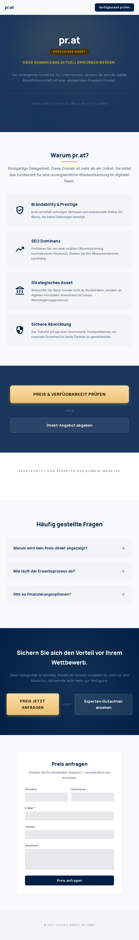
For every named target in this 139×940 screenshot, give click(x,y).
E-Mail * (30, 808)
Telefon (30, 826)
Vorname (31, 789)
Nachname (78, 789)
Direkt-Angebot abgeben (69, 425)
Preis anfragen (69, 880)
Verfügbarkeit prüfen (114, 7)
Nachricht (31, 845)
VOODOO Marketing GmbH (75, 925)
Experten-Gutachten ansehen (103, 704)
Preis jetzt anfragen (32, 704)
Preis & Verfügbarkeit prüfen (69, 394)
